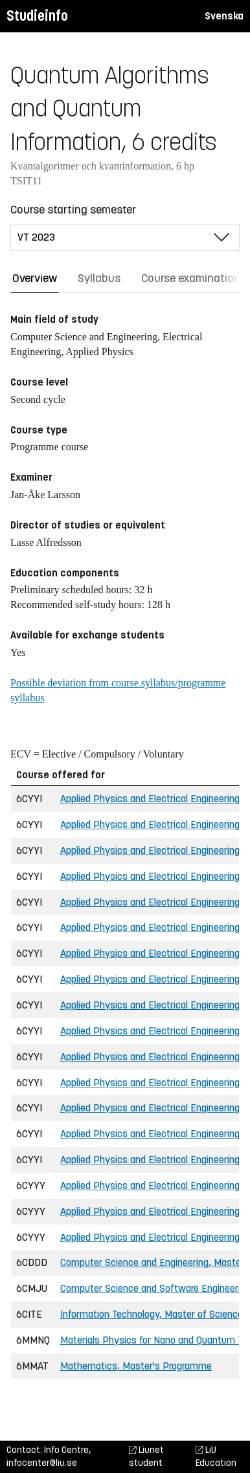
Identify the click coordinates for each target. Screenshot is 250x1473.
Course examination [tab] (190, 278)
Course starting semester (73, 209)
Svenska (224, 16)
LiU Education (216, 1456)
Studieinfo (37, 16)
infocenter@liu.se (41, 1462)
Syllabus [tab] (99, 278)
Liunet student (146, 1456)
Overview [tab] (34, 278)
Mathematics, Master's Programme (136, 1366)
